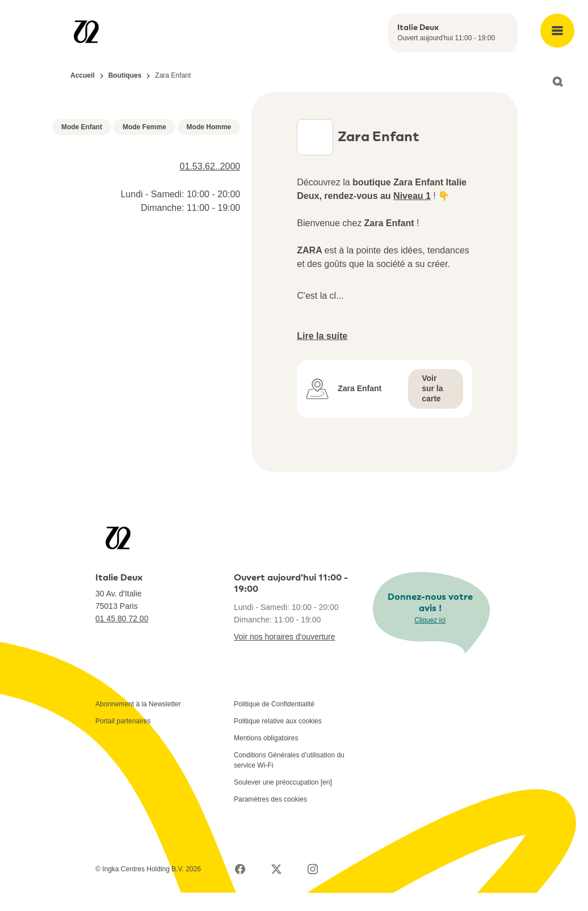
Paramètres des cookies (270, 817)
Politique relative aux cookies (278, 739)
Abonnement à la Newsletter (138, 722)
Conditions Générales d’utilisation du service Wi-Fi (289, 778)
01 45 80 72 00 (121, 636)
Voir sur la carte (432, 406)
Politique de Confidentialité (274, 722)
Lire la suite (322, 354)
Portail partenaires (122, 739)
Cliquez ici (430, 638)
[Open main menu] (557, 31)
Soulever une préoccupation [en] (283, 800)
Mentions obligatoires (266, 756)
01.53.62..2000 (210, 290)
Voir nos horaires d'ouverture (284, 654)
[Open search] (557, 81)
